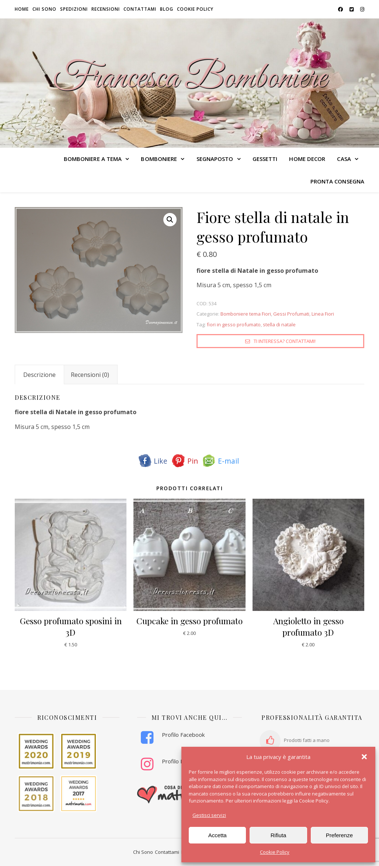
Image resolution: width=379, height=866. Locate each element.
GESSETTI (265, 158)
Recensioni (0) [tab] (90, 375)
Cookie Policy (274, 852)
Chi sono (44, 9)
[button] (364, 756)
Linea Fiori (323, 313)
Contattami (140, 9)
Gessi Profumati (291, 313)
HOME (22, 9)
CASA (344, 158)
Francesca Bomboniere (189, 78)
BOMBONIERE (159, 158)
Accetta (217, 835)
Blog (166, 9)
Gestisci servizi (209, 815)
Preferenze (339, 835)
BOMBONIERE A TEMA (93, 158)
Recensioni (105, 9)
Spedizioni (74, 9)
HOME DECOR (307, 158)
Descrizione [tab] (39, 375)
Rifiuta (278, 835)
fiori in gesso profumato (234, 324)
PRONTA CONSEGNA (337, 181)
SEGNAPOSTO (215, 158)
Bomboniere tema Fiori (245, 313)
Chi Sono (143, 852)
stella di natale (279, 324)
